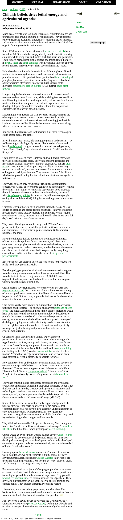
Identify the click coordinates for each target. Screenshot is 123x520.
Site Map (80, 27)
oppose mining (64, 348)
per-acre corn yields (55, 51)
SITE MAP (37, 2)
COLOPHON (103, 2)
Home (38, 514)
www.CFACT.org (36, 503)
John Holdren (65, 434)
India (15, 62)
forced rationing (57, 429)
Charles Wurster (44, 457)
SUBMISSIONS (61, 2)
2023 (22, 9)
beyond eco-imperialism (14, 478)
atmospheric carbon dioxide (27, 85)
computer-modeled (37, 371)
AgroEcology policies (19, 195)
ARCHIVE (17, 2)
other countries (30, 62)
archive (14, 9)
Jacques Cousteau (28, 452)
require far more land (13, 290)
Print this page (98, 42)
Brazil (8, 62)
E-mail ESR (81, 32)
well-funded (15, 146)
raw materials (44, 351)
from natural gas (63, 77)
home (4, 9)
